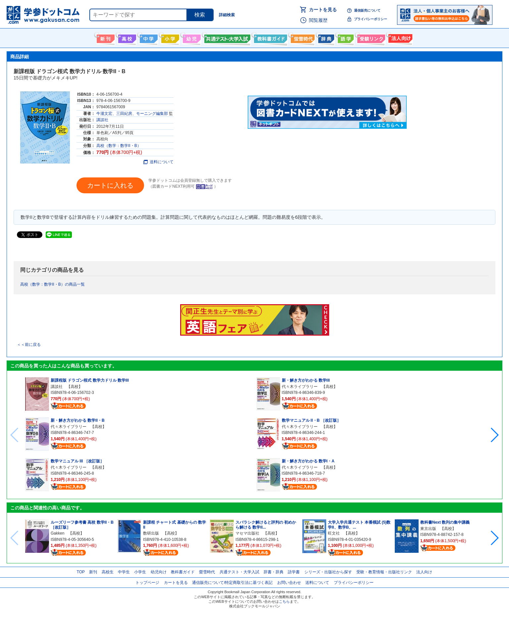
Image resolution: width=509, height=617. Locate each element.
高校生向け (126, 37)
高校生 (108, 572)
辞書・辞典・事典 (325, 37)
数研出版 (151, 533)
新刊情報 (105, 37)
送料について (158, 162)
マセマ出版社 (247, 533)
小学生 (140, 572)
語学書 (345, 37)
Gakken (57, 533)
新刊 (93, 572)
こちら (284, 601)
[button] (494, 435)
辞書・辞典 (273, 572)
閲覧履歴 (318, 20)
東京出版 (428, 528)
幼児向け (191, 37)
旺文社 (334, 533)
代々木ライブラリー (68, 426)
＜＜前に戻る (29, 344)
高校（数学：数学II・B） (118, 145)
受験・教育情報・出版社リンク (384, 572)
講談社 (102, 120)
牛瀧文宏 (104, 113)
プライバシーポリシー (370, 19)
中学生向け (148, 37)
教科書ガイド (269, 37)
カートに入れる (110, 185)
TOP (81, 572)
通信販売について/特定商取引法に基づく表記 (232, 582)
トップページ (147, 582)
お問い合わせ (289, 582)
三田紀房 (124, 113)
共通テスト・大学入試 (226, 37)
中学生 (124, 572)
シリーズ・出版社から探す (328, 572)
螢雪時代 (302, 37)
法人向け (399, 37)
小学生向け (169, 37)
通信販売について (367, 10)
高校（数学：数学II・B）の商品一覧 (52, 284)
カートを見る (323, 9)
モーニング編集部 (152, 113)
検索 (199, 15)
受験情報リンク (370, 37)
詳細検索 (227, 15)
